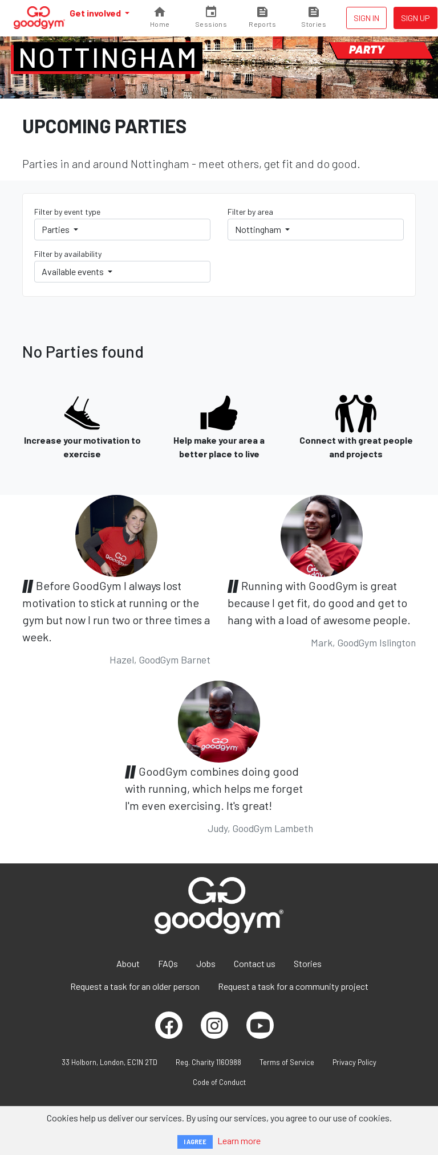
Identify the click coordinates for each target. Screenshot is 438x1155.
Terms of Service (286, 1062)
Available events (74, 271)
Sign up (415, 18)
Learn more (239, 1140)
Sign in (366, 18)
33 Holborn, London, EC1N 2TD (109, 1062)
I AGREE (195, 1141)
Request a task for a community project (293, 986)
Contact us (254, 963)
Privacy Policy (354, 1062)
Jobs (206, 963)
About (128, 963)
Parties (56, 229)
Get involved (96, 12)
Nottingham (108, 56)
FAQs (168, 963)
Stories (308, 963)
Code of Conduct (219, 1082)
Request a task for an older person (135, 986)
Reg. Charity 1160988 (208, 1062)
